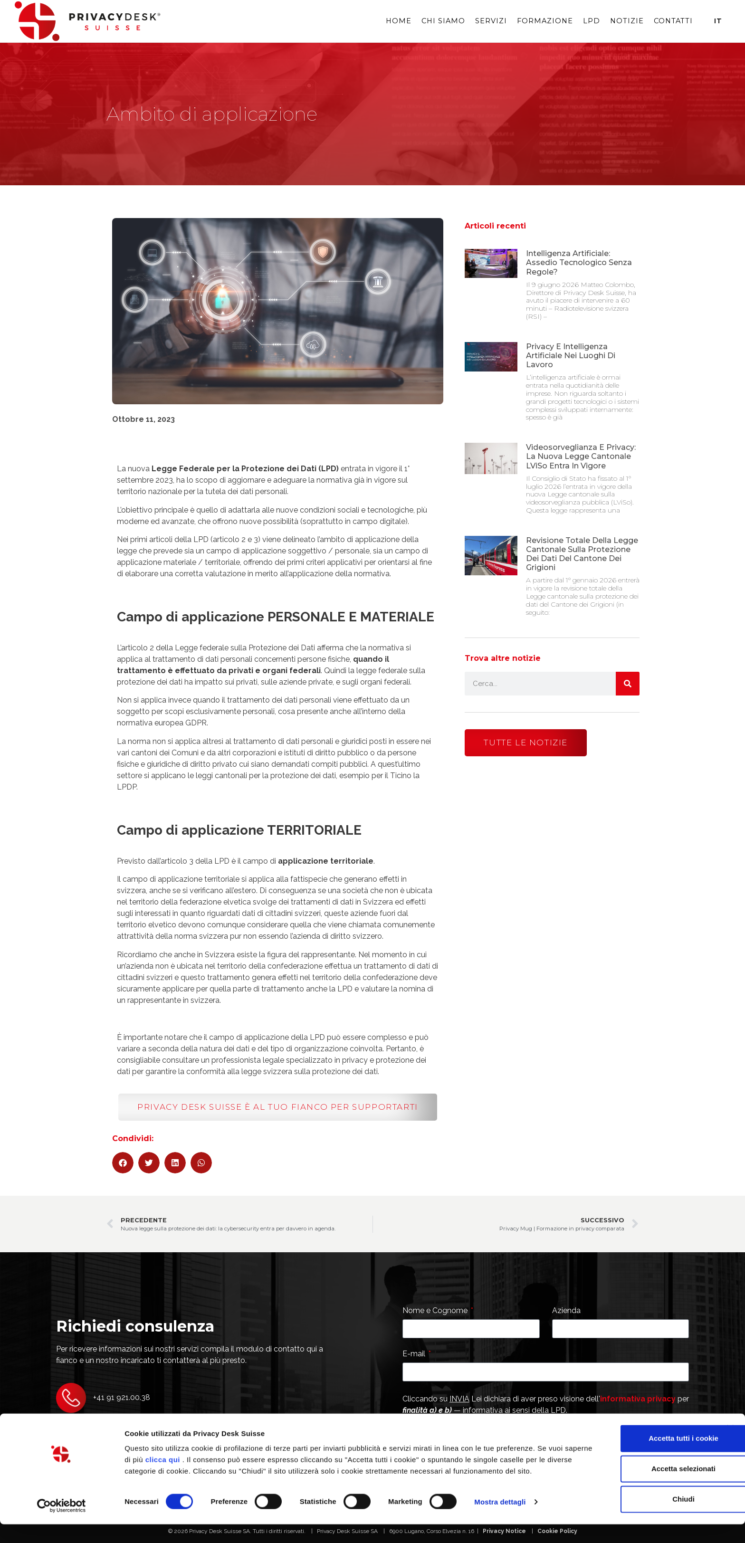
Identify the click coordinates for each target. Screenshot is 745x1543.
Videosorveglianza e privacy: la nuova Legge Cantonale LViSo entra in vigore (581, 456)
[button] (123, 1162)
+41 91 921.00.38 (121, 1397)
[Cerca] (628, 683)
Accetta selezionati (641, 1480)
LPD (591, 21)
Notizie (627, 21)
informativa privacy (638, 1398)
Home (398, 21)
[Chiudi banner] (730, 1439)
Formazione (545, 21)
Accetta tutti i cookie (642, 1449)
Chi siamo (443, 21)
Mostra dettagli (499, 1524)
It (718, 21)
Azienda (566, 1311)
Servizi (491, 21)
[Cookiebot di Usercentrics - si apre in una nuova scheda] (61, 1524)
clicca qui (208, 1471)
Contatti (673, 21)
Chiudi (641, 1510)
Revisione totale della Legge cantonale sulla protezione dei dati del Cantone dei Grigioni (582, 554)
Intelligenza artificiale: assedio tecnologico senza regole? (579, 262)
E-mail (414, 1354)
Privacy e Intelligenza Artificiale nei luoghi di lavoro (570, 355)
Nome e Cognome (435, 1311)
